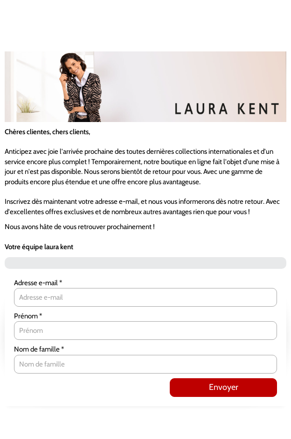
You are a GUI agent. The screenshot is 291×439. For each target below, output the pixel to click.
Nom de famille (37, 349)
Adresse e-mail (36, 283)
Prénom (26, 316)
